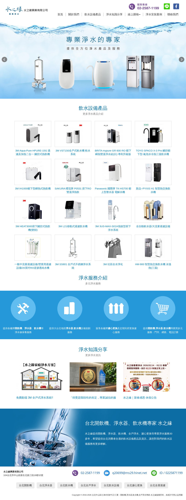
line (167, 6)
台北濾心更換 (134, 485)
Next (181, 59)
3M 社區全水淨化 (113, 264)
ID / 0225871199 (171, 473)
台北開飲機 (25, 485)
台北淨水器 (45, 485)
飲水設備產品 (92, 14)
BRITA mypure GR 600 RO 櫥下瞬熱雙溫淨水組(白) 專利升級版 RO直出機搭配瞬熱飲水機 (113, 154)
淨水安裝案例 (154, 14)
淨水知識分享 (114, 14)
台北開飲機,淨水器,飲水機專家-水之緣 (26, 11)
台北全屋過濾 (157, 485)
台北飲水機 (66, 485)
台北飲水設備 (111, 485)
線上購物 (134, 14)
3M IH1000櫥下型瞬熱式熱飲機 (33, 188)
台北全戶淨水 (88, 485)
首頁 (60, 14)
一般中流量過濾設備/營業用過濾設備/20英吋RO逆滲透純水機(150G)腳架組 (33, 268)
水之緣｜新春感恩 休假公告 (140, 397)
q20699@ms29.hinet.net (129, 473)
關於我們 (73, 14)
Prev (4, 59)
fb (176, 6)
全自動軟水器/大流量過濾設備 (153, 226)
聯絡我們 (172, 14)
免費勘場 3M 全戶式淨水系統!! (34, 397)
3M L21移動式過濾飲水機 (72, 226)
